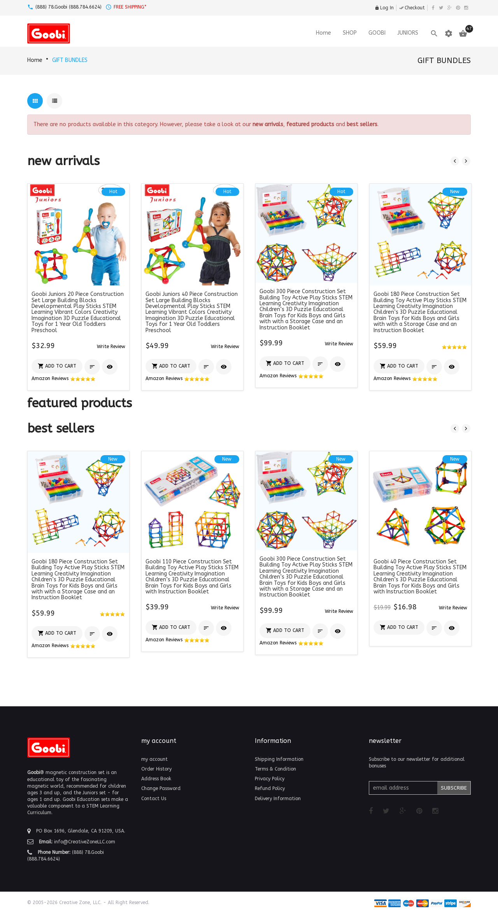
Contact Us (153, 798)
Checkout (412, 8)
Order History (156, 769)
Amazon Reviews (64, 378)
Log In (384, 8)
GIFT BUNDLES (70, 60)
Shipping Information (279, 759)
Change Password (161, 788)
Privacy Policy (269, 778)
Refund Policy (270, 788)
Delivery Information (278, 798)
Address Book (156, 778)
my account (154, 759)
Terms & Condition (275, 769)
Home (34, 60)
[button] (111, 346)
